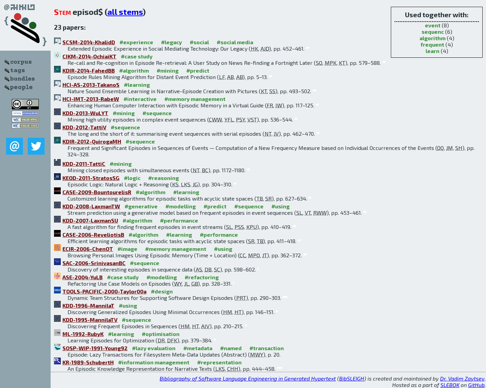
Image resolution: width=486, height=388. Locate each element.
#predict (197, 70)
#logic (132, 178)
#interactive (140, 99)
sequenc (433, 31)
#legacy (171, 42)
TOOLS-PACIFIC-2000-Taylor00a (104, 291)
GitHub (476, 385)
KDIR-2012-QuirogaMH (91, 141)
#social (199, 42)
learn (432, 51)
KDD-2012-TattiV (84, 127)
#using (280, 206)
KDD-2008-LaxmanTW (91, 206)
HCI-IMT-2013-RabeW (90, 99)
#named (231, 348)
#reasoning (163, 178)
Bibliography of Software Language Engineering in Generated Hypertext (248, 378)
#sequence (157, 113)
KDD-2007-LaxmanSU (90, 220)
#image (127, 248)
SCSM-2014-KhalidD (88, 42)
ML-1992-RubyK (83, 334)
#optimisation (161, 334)
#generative (141, 206)
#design (162, 291)
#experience (136, 42)
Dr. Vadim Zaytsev (462, 378)
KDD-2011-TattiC (83, 163)
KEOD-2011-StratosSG (90, 178)
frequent (432, 44)
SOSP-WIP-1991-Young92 (95, 348)
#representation (219, 362)
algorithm (433, 38)
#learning (137, 84)
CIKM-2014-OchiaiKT (89, 56)
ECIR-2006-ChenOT (87, 248)
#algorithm (134, 70)
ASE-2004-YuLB (82, 277)
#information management (153, 362)
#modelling (180, 206)
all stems (125, 12)
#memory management (194, 99)
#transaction (266, 348)
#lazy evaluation (154, 348)
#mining (168, 70)
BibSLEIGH (351, 378)
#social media (235, 42)
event (432, 25)
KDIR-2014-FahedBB (88, 70)
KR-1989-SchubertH (88, 362)
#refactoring (202, 277)
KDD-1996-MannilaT (88, 305)
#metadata (197, 348)
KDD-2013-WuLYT (85, 113)
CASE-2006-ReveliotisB (93, 234)
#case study (137, 56)
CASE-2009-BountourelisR (96, 192)
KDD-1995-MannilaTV (89, 319)
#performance (179, 220)
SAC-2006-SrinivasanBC (94, 263)
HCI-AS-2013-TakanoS (90, 84)
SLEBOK (449, 385)
